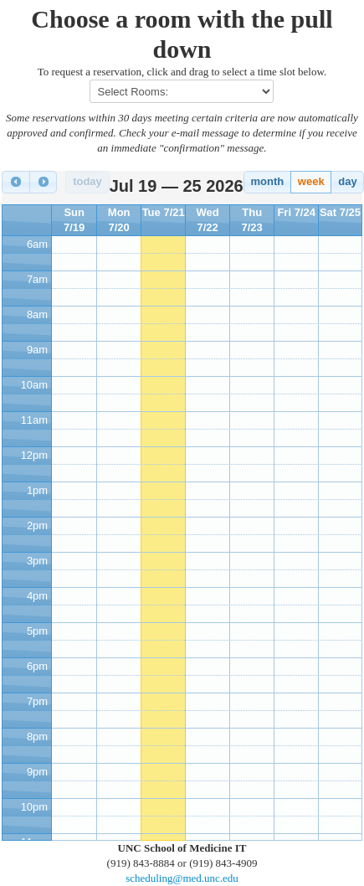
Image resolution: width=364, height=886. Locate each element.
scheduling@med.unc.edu (182, 878)
